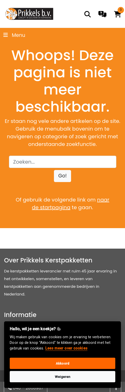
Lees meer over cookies (66, 348)
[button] (62, 176)
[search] (87, 14)
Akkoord (62, 363)
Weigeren (63, 377)
